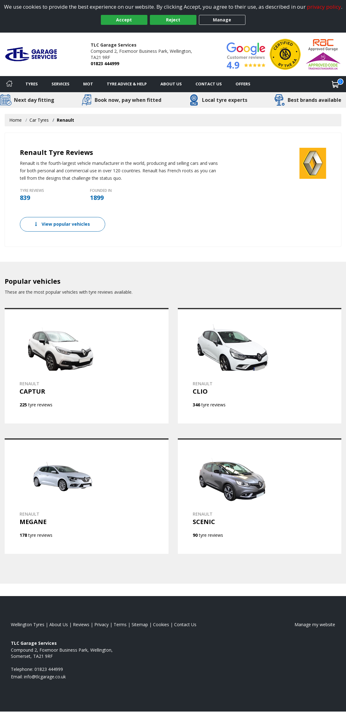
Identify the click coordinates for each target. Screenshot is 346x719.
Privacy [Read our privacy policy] (101, 624)
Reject (173, 20)
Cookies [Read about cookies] (161, 624)
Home (15, 120)
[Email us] (45, 677)
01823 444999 (105, 63)
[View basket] (335, 84)
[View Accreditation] (285, 54)
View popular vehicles (62, 224)
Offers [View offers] (243, 84)
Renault (65, 120)
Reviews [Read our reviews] (81, 624)
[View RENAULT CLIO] (260, 365)
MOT (88, 84)
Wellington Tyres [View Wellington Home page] (27, 624)
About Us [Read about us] (58, 624)
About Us (171, 84)
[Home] (9, 84)
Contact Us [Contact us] (208, 84)
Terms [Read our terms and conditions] (120, 624)
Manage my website (314, 624)
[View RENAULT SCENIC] (260, 496)
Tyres (31, 84)
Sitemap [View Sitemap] (140, 624)
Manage (222, 20)
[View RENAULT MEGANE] (87, 496)
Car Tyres (39, 120)
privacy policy (324, 6)
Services (61, 84)
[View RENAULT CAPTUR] (87, 365)
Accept (124, 20)
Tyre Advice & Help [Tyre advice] (127, 84)
